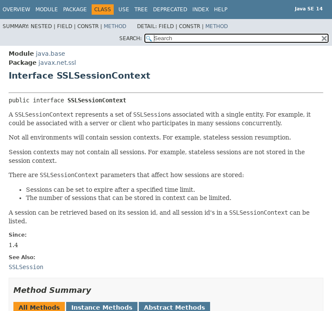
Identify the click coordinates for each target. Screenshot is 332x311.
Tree (141, 9)
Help (220, 9)
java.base (50, 53)
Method (115, 26)
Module (46, 9)
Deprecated (170, 9)
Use (123, 9)
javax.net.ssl (57, 62)
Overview (16, 9)
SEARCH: (130, 38)
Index (200, 9)
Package (75, 9)
